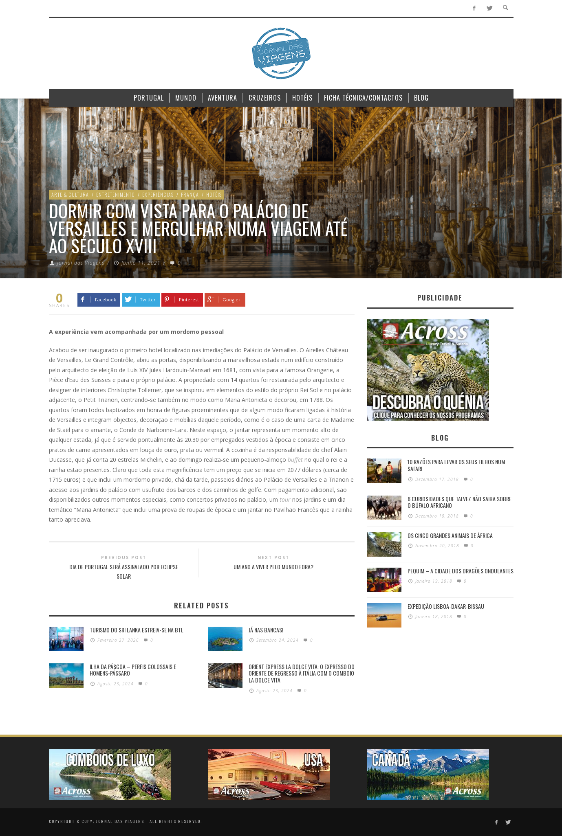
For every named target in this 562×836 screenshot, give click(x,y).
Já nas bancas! (266, 629)
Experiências (158, 194)
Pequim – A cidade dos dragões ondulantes (461, 570)
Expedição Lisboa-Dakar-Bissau (446, 606)
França (190, 194)
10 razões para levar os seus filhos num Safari (456, 465)
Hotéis (214, 194)
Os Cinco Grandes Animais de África (450, 535)
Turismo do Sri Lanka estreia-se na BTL (136, 629)
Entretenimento (115, 194)
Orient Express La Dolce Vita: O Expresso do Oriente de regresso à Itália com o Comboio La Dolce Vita (302, 673)
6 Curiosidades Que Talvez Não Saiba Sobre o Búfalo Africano (459, 502)
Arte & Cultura (70, 194)
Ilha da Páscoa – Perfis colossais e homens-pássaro (133, 670)
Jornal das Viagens (80, 262)
